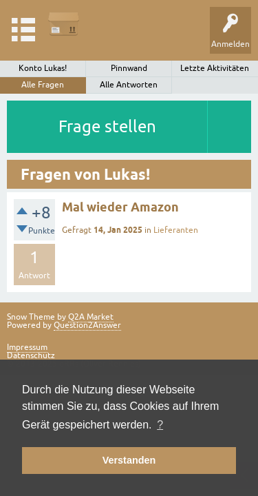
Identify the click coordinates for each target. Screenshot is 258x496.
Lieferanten (175, 230)
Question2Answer (87, 325)
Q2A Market (91, 317)
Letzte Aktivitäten (214, 68)
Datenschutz (31, 355)
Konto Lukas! (43, 68)
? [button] (160, 425)
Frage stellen (107, 126)
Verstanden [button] (129, 460)
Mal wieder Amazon (120, 207)
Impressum (27, 347)
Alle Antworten (129, 85)
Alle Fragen (42, 85)
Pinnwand (129, 68)
